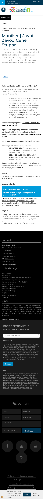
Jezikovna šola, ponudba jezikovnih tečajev (16, 277)
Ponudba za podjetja (9, 288)
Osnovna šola (6, 273)
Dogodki (5, 297)
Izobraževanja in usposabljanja (22, 484)
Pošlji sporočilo (31, 431)
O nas (34, 2)
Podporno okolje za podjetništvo (13, 286)
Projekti (4, 293)
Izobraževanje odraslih (9, 295)
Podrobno (5, 17)
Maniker (6, 30)
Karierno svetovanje (8, 291)
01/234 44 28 (10, 262)
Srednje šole (6, 275)
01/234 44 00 (9, 259)
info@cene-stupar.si (13, 3)
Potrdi (26, 494)
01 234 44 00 (11, 1)
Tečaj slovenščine (8, 284)
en (40, 1)
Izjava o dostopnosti (10, 319)
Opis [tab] (5, 77)
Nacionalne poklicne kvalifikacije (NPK (15, 282)
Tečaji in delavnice (22, 480)
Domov (4, 23)
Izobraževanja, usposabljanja (11, 280)
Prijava (8, 364)
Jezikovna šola (30, 488)
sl (38, 1)
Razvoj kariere (15, 488)
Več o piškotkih (36, 494)
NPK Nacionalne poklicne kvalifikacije (22, 28)
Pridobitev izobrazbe (27, 476)
